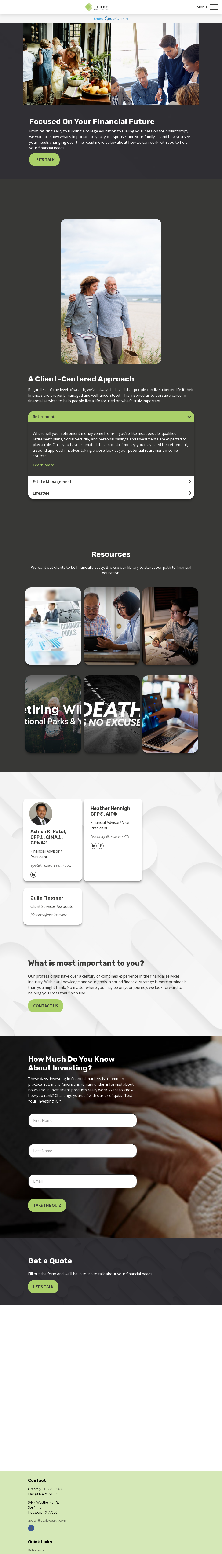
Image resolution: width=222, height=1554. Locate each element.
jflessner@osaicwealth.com (50, 914)
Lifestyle (41, 493)
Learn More (43, 465)
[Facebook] (101, 846)
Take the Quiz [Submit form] (47, 1205)
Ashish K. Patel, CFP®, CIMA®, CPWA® (48, 837)
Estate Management (52, 481)
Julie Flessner (46, 898)
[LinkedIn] (33, 875)
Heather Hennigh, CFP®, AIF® (111, 811)
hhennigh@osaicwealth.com (111, 836)
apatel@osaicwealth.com (50, 865)
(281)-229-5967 (50, 1489)
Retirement (44, 416)
